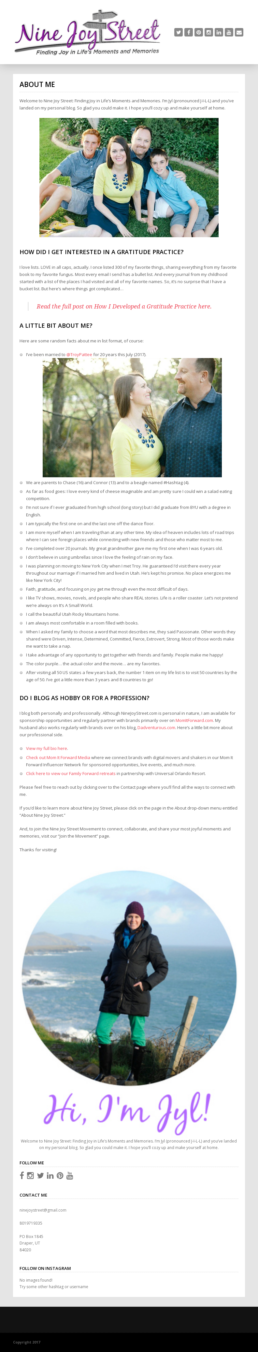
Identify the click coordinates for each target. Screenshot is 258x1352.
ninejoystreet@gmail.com (43, 1210)
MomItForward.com (194, 720)
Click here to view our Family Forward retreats (71, 773)
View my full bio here (46, 748)
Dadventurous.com (156, 727)
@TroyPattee (79, 354)
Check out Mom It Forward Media (58, 757)
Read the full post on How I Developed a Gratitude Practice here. (124, 306)
